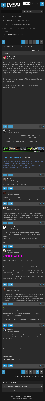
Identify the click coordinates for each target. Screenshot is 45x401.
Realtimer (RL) (12, 34)
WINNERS (21, 85)
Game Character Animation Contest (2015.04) (15, 20)
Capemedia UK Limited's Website (12, 359)
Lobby (8, 16)
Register (38, 3)
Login (32, 3)
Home (4, 16)
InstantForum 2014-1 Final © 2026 (25, 396)
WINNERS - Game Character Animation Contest (16, 24)
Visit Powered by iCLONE (17, 157)
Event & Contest (16, 16)
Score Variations (7, 356)
